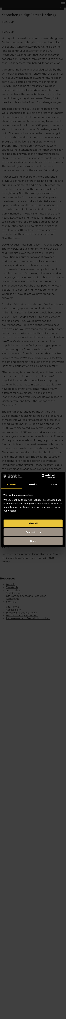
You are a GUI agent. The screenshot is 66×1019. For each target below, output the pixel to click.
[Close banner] (61, 476)
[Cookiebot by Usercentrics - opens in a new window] (42, 476)
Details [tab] (33, 484)
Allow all (33, 523)
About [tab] (54, 484)
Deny (33, 541)
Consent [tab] (11, 484)
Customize (33, 532)
